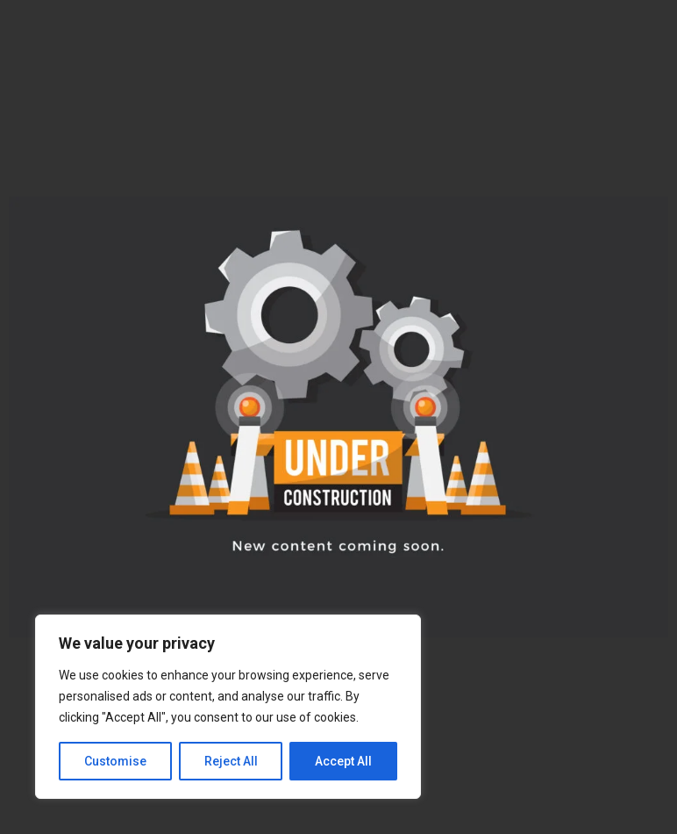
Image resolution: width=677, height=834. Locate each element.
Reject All (231, 761)
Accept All (343, 761)
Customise (115, 761)
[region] (228, 707)
